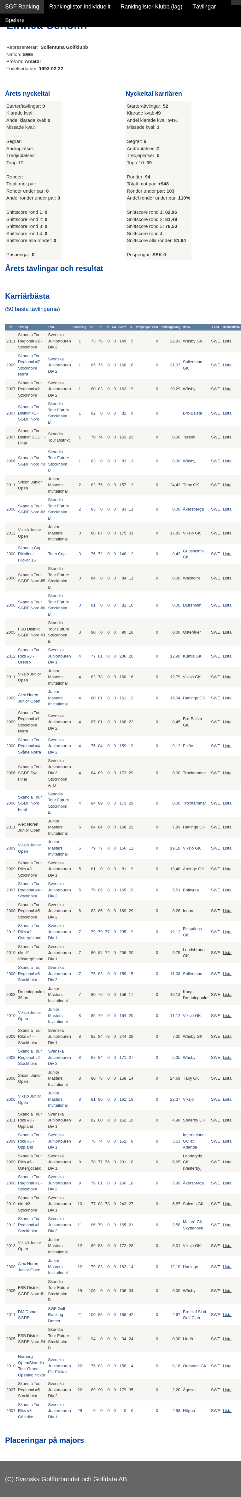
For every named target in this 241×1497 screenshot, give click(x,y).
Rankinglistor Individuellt (79, 6)
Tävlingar (204, 6)
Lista (227, 341)
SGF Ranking (22, 6)
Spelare (15, 20)
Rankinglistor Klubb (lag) (151, 6)
